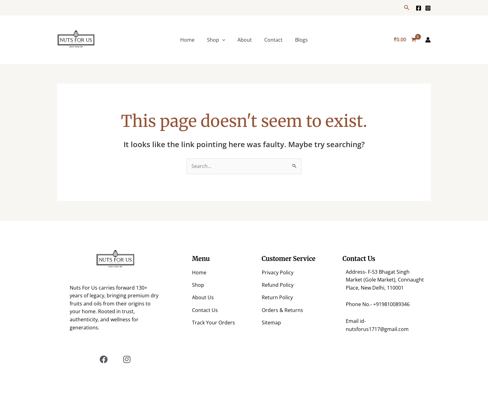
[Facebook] (418, 8)
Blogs (301, 39)
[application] (222, 39)
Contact (273, 39)
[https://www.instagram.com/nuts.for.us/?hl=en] (428, 8)
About (244, 39)
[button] (407, 8)
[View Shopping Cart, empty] (405, 40)
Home (187, 39)
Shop (216, 39)
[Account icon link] (428, 40)
